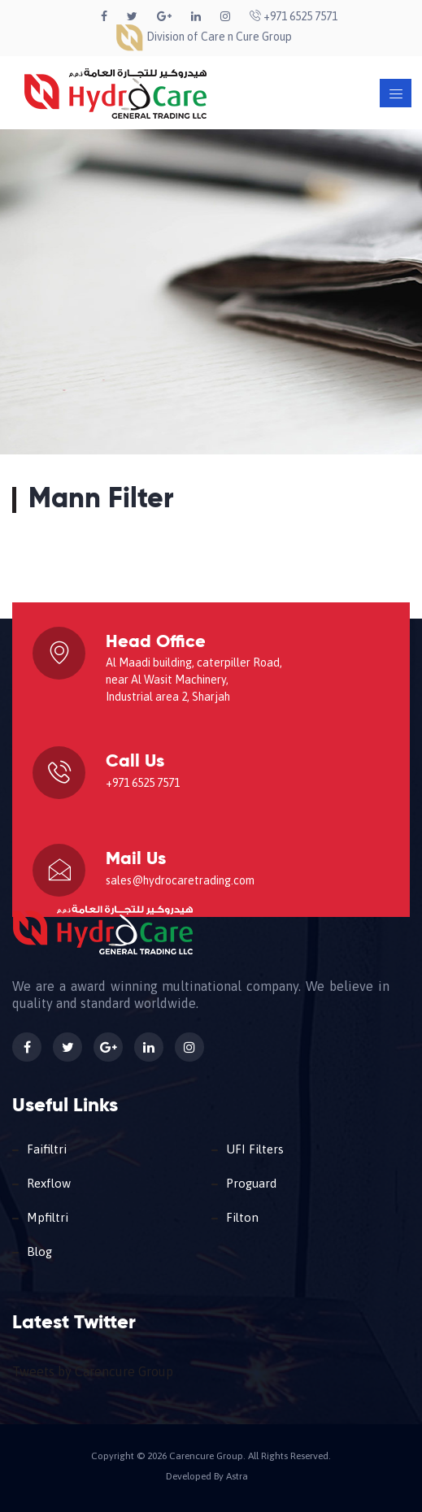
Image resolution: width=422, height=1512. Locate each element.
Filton (242, 1217)
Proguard (251, 1183)
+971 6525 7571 (293, 16)
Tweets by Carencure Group (92, 1371)
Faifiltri (47, 1149)
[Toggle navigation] (395, 93)
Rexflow (49, 1183)
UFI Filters (255, 1149)
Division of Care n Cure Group (203, 36)
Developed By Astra (207, 1476)
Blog (39, 1251)
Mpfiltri (47, 1217)
